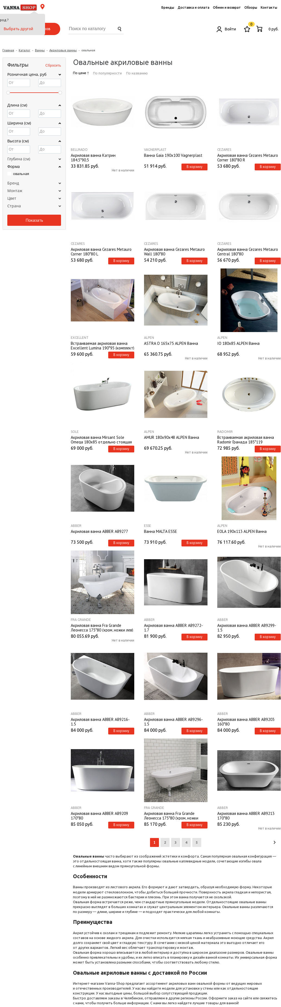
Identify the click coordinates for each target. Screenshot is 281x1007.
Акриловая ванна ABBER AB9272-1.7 (173, 627)
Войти (226, 29)
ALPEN (149, 337)
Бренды (167, 7)
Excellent (79, 337)
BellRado (79, 149)
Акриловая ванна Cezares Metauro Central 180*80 (247, 251)
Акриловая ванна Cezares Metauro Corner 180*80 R (247, 157)
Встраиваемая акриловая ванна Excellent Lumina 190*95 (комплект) (102, 345)
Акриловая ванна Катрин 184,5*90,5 (93, 157)
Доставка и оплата (193, 7)
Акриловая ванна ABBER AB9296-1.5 (173, 721)
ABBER (76, 525)
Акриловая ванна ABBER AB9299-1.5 (246, 627)
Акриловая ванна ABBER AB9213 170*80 (245, 815)
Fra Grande (81, 619)
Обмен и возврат (227, 7)
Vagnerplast (155, 149)
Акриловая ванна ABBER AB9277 (99, 531)
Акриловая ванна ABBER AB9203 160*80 (245, 721)
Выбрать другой (18, 29)
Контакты (269, 7)
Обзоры (250, 7)
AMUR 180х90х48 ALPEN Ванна (171, 437)
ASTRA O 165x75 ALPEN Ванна (171, 343)
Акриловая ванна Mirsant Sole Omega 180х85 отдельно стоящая (101, 439)
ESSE (147, 525)
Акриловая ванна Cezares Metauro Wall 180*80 (174, 251)
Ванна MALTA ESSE (160, 531)
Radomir (225, 431)
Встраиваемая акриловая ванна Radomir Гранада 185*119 (245, 439)
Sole (75, 431)
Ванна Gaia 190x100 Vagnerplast (173, 155)
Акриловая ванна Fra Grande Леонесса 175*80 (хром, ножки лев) (102, 627)
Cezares (224, 149)
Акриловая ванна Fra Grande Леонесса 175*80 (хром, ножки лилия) (171, 815)
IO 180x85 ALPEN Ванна (238, 343)
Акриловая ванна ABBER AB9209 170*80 (99, 815)
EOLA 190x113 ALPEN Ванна (242, 531)
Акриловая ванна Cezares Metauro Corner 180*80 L (101, 251)
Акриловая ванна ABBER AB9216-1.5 (100, 721)
